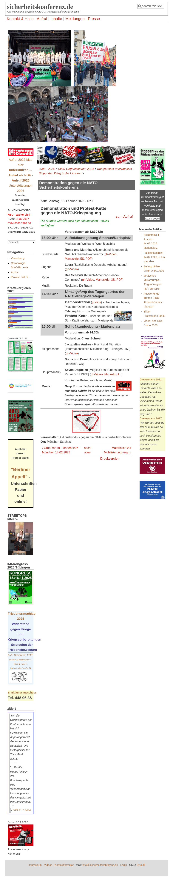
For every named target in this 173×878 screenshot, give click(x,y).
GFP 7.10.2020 (22, 810)
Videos (48, 864)
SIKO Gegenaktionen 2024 (76, 168)
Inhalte (56, 18)
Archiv (14, 272)
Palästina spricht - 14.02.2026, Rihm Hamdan (154, 257)
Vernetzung (17, 258)
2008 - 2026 (47, 168)
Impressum (35, 864)
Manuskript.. (112, 374)
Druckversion (109, 458)
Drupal (141, 864)
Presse (94, 18)
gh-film (96, 302)
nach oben (86, 450)
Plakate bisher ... (21, 277)
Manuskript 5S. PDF (78, 258)
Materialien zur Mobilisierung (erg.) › (117, 450)
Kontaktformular (64, 864)
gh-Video (111, 254)
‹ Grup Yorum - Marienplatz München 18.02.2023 (60, 450)
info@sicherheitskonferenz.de (100, 864)
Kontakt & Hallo (20, 18)
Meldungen (75, 18)
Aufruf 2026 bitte (21, 165)
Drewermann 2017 (151, 418)
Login (123, 864)
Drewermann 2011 (151, 379)
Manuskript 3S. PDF (109, 279)
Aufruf (42, 18)
